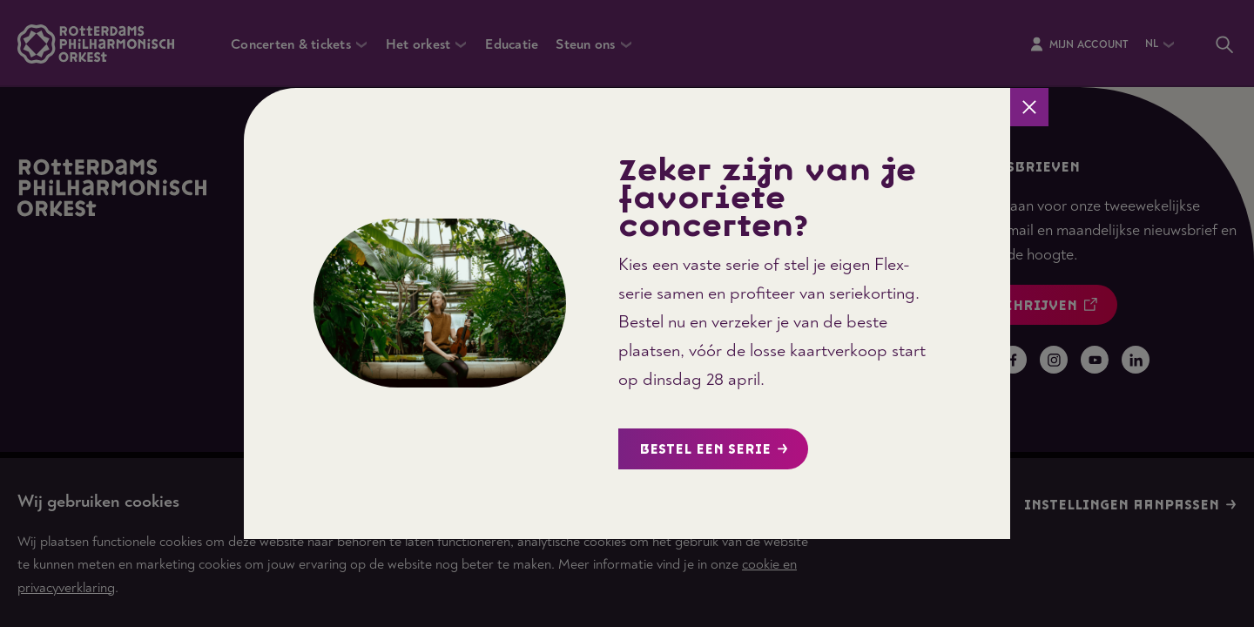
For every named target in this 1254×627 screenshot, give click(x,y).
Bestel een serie (713, 450)
